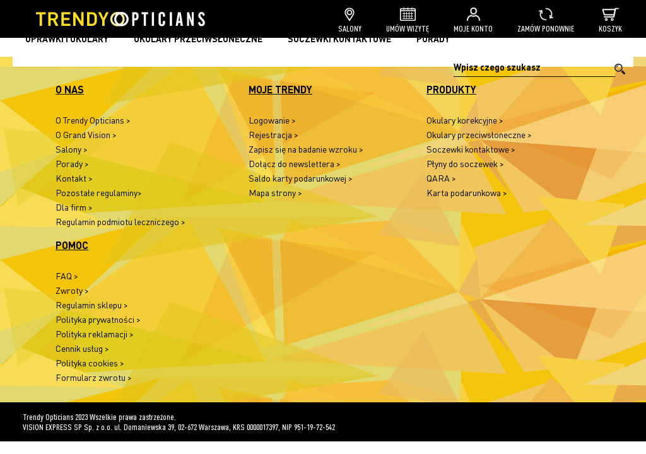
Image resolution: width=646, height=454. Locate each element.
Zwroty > (72, 290)
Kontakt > (74, 178)
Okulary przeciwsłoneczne (198, 38)
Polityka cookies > (90, 363)
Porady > (72, 163)
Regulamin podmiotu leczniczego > (120, 221)
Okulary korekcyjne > (464, 120)
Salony (349, 20)
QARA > (441, 178)
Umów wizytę (407, 20)
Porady (433, 38)
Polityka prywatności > (98, 319)
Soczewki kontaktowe (339, 38)
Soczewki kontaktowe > (470, 149)
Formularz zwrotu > (94, 377)
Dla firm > (74, 207)
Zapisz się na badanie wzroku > (306, 149)
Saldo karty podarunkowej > (301, 178)
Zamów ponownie (545, 20)
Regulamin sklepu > (92, 305)
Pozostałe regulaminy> (99, 192)
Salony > (72, 149)
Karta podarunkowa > (466, 192)
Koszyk (610, 20)
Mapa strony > (275, 192)
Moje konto (473, 20)
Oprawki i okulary (67, 38)
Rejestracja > (273, 134)
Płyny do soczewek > (465, 163)
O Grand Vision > (86, 134)
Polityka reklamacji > (95, 334)
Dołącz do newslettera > (295, 163)
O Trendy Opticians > (93, 120)
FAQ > (67, 276)
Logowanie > (272, 120)
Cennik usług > (82, 348)
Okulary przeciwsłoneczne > (479, 134)
